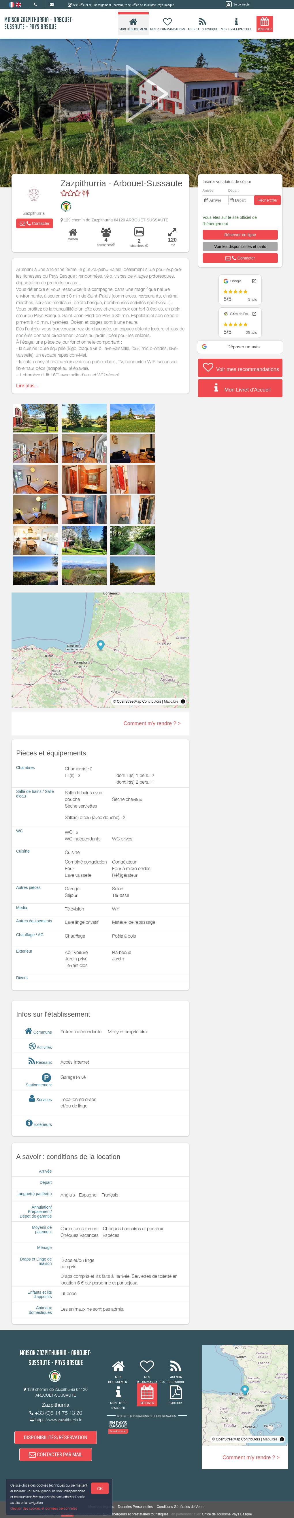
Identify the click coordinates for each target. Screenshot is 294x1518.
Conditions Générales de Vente (180, 1507)
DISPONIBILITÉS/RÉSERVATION (55, 1437)
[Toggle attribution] (183, 701)
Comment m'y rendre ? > (152, 723)
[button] (34, 223)
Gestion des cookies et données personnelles (43, 1508)
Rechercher (267, 199)
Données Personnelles (135, 1507)
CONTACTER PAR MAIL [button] (55, 1454)
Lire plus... (27, 385)
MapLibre (171, 701)
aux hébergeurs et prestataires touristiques (135, 1514)
